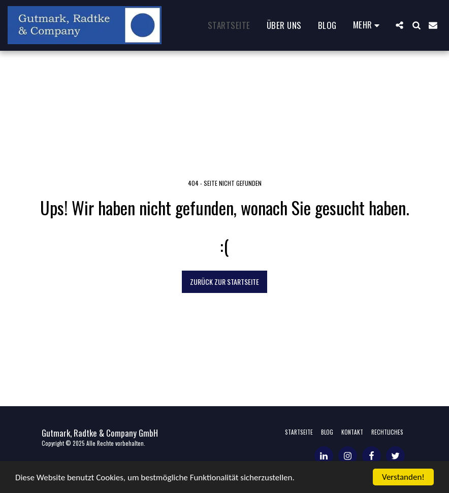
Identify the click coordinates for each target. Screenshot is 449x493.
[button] (399, 25)
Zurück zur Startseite (224, 281)
